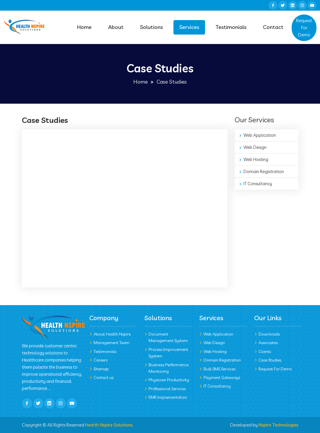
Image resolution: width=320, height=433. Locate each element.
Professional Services (167, 388)
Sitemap (101, 369)
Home (84, 27)
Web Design (255, 147)
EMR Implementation (168, 397)
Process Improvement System (168, 353)
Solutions (151, 27)
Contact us (103, 377)
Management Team (111, 342)
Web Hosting (255, 159)
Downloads (269, 334)
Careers (101, 360)
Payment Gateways (222, 377)
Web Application (259, 135)
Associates (268, 342)
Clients (265, 351)
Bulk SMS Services (219, 369)
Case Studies (270, 360)
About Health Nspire (112, 334)
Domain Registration (263, 171)
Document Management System (168, 337)
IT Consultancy (257, 183)
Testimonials (231, 27)
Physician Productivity (169, 379)
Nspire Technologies (278, 425)
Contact (273, 27)
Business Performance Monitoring (169, 368)
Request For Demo (304, 28)
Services (189, 27)
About (116, 27)
